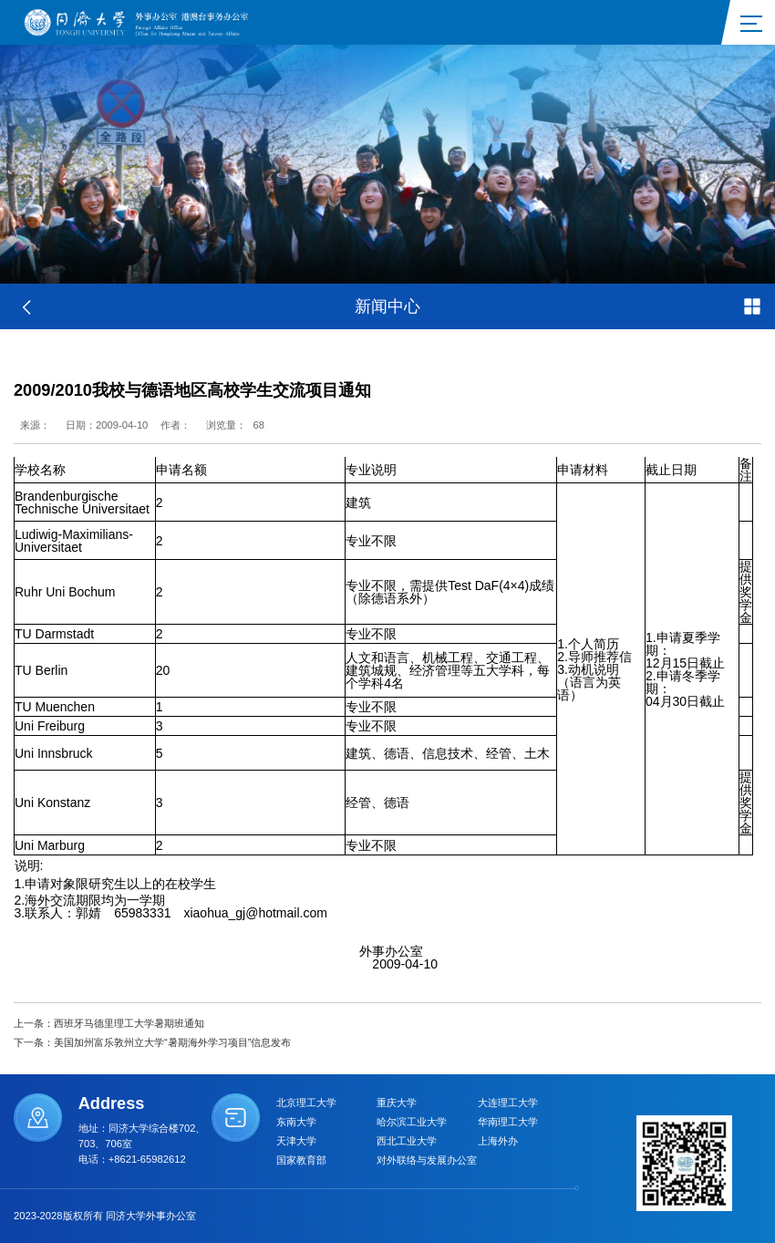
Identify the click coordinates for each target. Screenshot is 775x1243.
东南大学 (296, 1121)
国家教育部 (301, 1160)
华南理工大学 (508, 1121)
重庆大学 (397, 1102)
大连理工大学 (508, 1102)
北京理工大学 (306, 1102)
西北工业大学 (407, 1140)
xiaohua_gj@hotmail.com (254, 913)
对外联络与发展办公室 (427, 1160)
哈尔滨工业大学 (412, 1121)
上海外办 (498, 1140)
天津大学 (296, 1140)
